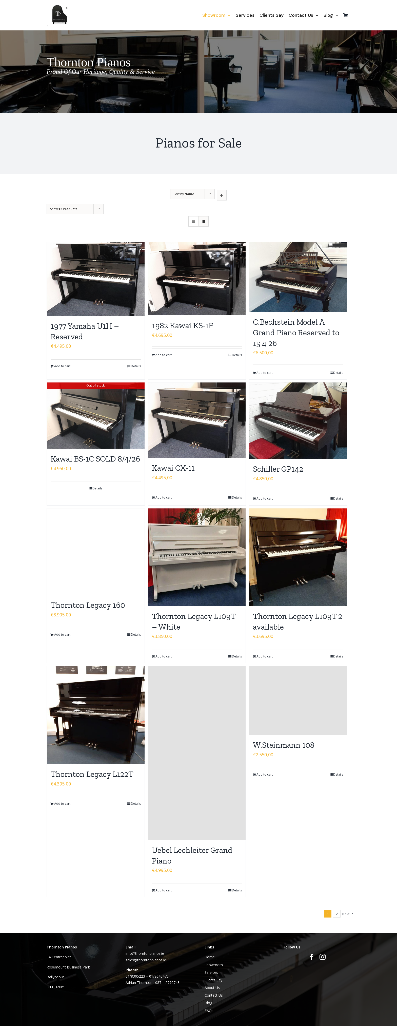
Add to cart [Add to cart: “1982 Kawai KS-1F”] (163, 355)
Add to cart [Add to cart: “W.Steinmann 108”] (264, 774)
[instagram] (323, 957)
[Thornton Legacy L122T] (96, 715)
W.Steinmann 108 (283, 745)
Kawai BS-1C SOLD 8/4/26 (95, 459)
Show (63, 209)
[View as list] (203, 221)
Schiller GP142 (278, 469)
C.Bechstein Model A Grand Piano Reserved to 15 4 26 (296, 332)
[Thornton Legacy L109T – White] (197, 557)
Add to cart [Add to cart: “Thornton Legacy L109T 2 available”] (264, 656)
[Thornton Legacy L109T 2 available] (298, 557)
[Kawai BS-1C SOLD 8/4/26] (96, 415)
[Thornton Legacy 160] (96, 551)
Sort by (184, 194)
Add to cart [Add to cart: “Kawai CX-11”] (163, 497)
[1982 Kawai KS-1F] (197, 278)
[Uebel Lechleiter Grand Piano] (197, 753)
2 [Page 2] (337, 913)
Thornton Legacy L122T (92, 774)
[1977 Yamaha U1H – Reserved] (96, 279)
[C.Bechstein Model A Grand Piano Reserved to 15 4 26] (298, 277)
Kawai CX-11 (173, 468)
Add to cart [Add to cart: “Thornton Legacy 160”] (62, 634)
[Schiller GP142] (298, 420)
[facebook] (311, 957)
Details (136, 366)
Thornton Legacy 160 (88, 605)
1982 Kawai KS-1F (182, 325)
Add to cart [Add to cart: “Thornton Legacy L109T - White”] (163, 656)
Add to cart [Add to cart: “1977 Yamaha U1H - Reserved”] (62, 366)
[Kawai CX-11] (197, 420)
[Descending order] (222, 195)
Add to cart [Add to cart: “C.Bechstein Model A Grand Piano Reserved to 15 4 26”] (264, 373)
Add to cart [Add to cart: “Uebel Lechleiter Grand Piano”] (163, 890)
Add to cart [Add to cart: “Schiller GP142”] (264, 498)
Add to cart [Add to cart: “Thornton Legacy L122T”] (62, 803)
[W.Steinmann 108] (298, 700)
